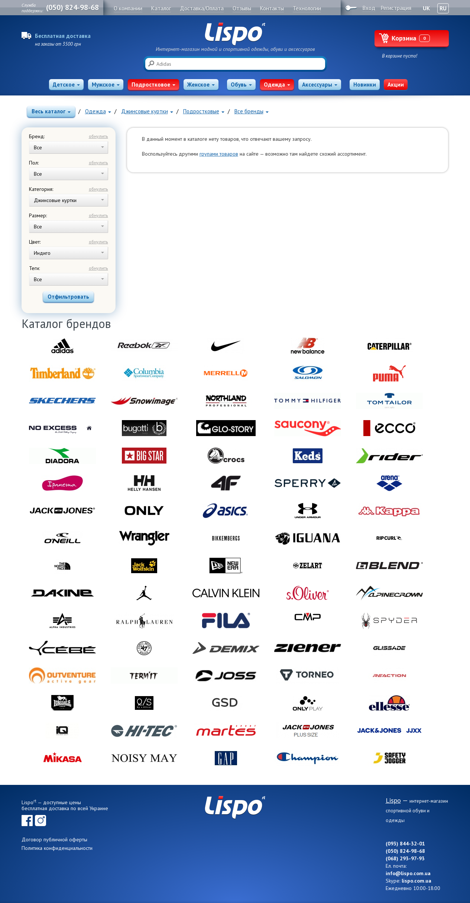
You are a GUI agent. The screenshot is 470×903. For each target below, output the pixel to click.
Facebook (27, 820)
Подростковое (153, 84)
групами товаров (219, 153)
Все (69, 147)
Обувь (241, 84)
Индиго (69, 253)
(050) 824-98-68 (72, 7)
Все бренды (251, 111)
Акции (396, 84)
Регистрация (396, 8)
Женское (201, 84)
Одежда (277, 84)
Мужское (106, 84)
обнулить (98, 136)
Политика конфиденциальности (57, 848)
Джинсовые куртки (147, 111)
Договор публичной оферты (54, 839)
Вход (369, 8)
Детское (66, 84)
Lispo (235, 34)
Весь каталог (51, 111)
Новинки (364, 84)
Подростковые (203, 111)
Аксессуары (319, 84)
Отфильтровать (68, 296)
